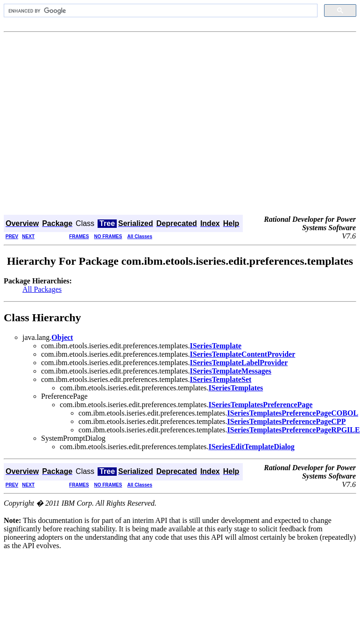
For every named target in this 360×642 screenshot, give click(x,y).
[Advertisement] (87, 124)
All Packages (42, 289)
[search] (159, 11)
